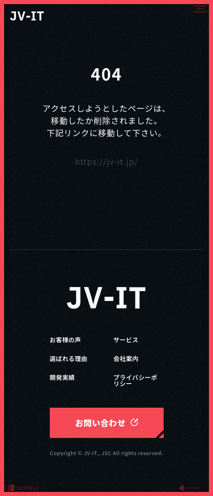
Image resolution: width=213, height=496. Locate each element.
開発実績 (62, 377)
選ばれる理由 (69, 358)
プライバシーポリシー (135, 380)
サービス (126, 340)
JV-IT (106, 299)
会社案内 (126, 358)
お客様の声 (65, 340)
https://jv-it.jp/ (106, 161)
